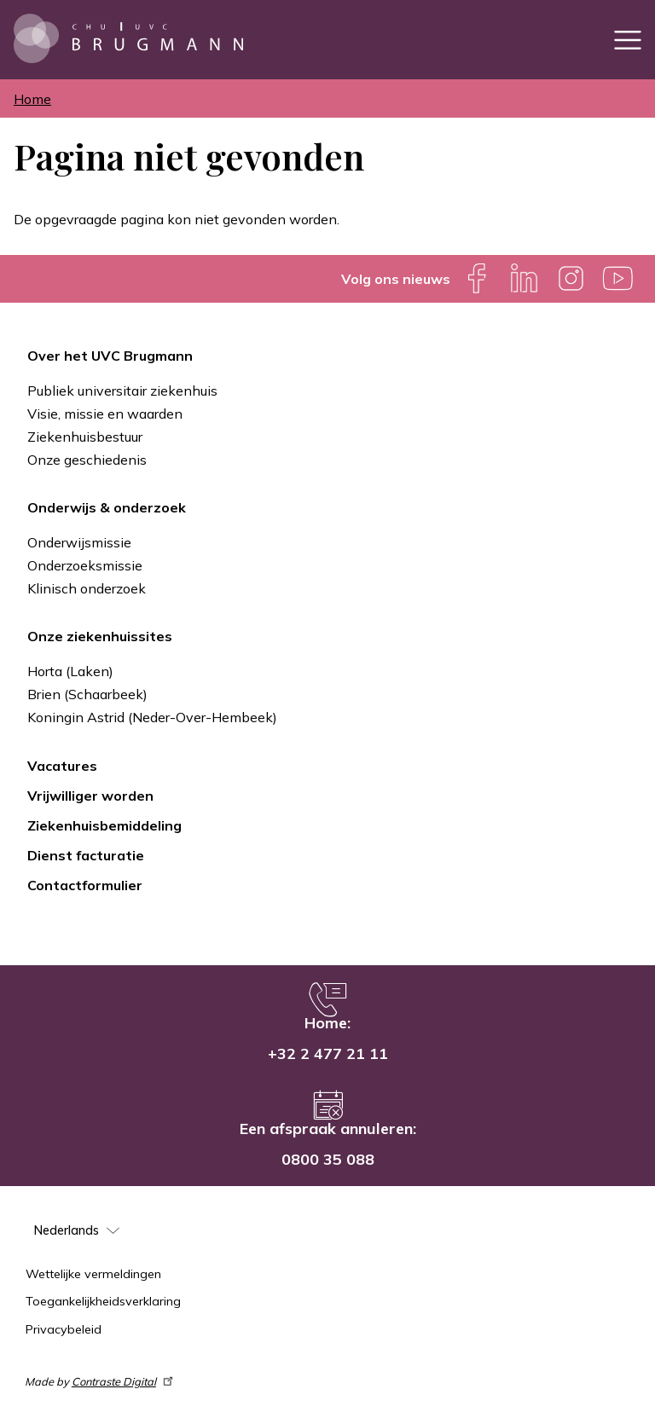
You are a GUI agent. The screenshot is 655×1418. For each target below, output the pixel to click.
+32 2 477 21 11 (328, 1053)
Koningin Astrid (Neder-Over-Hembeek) (152, 717)
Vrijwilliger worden (90, 795)
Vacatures (62, 765)
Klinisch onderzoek (86, 588)
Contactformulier (84, 885)
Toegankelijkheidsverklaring (103, 1301)
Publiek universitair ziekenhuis (122, 390)
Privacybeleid (63, 1329)
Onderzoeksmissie (84, 565)
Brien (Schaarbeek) (87, 694)
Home (32, 98)
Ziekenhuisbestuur (84, 436)
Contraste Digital (124, 1381)
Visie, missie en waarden (105, 413)
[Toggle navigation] (627, 40)
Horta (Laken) (70, 671)
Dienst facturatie (85, 855)
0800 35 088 (327, 1159)
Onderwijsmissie (79, 542)
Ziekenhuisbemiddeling (104, 825)
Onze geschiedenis (87, 459)
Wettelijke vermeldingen (93, 1274)
